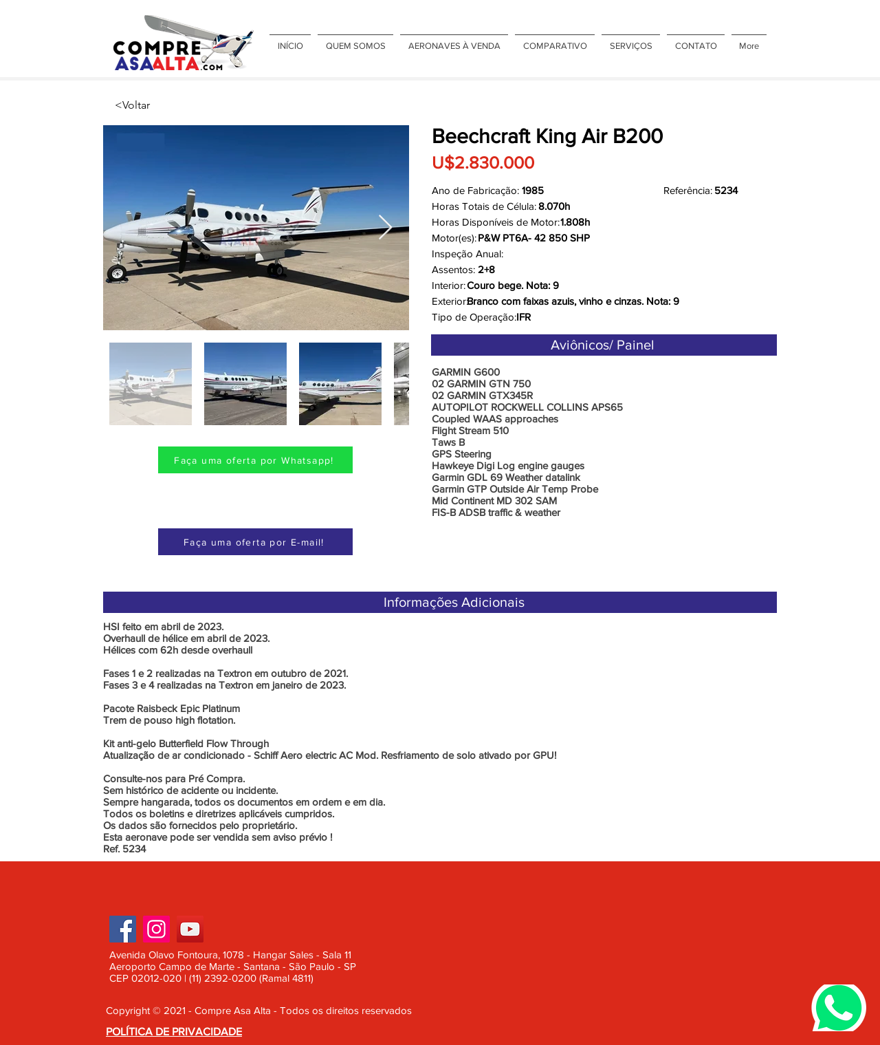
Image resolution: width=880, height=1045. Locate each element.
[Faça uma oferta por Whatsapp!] (255, 459)
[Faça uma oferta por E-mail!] (255, 541)
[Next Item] (385, 228)
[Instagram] (156, 929)
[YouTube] (190, 929)
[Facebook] (122, 929)
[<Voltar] (160, 105)
